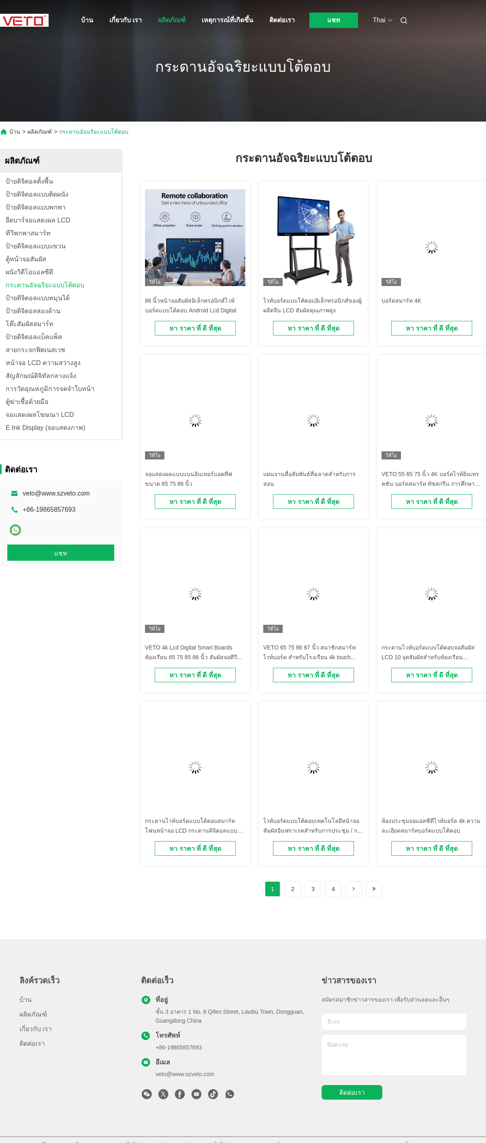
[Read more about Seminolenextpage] (353, 889)
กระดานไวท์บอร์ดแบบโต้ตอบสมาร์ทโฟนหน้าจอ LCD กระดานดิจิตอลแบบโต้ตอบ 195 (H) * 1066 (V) (191, 831)
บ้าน (87, 20)
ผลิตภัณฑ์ (171, 20)
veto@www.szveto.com (56, 493)
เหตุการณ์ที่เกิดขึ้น (227, 20)
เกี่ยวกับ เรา (125, 20)
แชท (333, 20)
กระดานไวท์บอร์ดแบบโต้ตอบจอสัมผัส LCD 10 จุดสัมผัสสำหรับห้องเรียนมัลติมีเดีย (428, 657)
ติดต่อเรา (282, 20)
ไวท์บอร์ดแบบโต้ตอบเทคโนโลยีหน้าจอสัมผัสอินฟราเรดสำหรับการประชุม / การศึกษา (313, 831)
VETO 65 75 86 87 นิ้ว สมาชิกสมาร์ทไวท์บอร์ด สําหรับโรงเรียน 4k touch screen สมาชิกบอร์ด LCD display (309, 657)
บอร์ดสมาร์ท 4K (401, 300)
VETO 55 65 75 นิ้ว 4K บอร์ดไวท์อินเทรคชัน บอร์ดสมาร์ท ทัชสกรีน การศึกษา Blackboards (430, 484)
